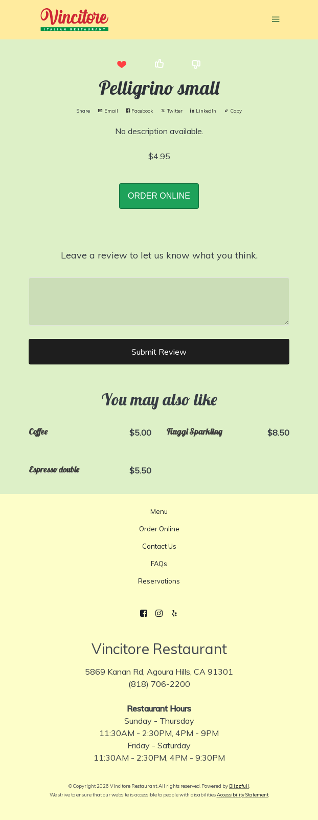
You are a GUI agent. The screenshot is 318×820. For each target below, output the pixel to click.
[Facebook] (143, 613)
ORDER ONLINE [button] (159, 195)
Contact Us (159, 546)
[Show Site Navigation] (275, 20)
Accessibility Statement (242, 794)
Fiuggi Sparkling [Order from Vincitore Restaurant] (194, 431)
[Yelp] (174, 613)
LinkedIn (203, 110)
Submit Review (159, 352)
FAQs (159, 563)
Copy (233, 110)
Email (108, 110)
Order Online (159, 529)
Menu (159, 511)
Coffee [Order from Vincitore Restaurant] (38, 431)
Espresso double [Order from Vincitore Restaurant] (54, 469)
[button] (122, 64)
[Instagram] (159, 613)
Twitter (172, 110)
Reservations (159, 581)
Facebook (139, 110)
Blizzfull (239, 786)
